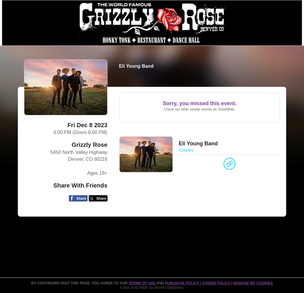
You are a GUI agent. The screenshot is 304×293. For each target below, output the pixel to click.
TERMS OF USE (142, 283)
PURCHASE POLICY (182, 283)
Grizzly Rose (89, 144)
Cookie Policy (216, 283)
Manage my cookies (253, 283)
